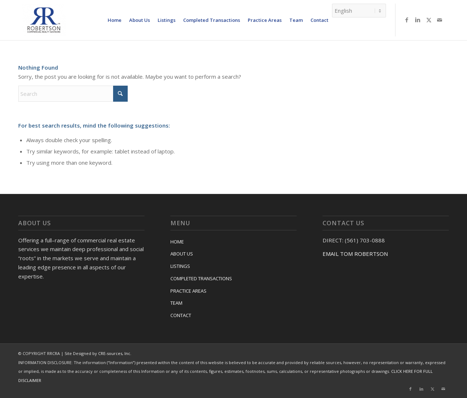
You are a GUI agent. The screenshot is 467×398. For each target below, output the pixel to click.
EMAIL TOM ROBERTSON (355, 253)
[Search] (73, 94)
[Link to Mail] (439, 19)
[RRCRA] (44, 20)
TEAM (176, 303)
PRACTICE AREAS (188, 291)
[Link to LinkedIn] (417, 19)
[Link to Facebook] (406, 19)
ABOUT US (181, 253)
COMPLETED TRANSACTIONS (201, 278)
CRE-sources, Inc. (114, 353)
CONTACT (180, 315)
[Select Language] (359, 10)
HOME (177, 241)
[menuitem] (114, 20)
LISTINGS (180, 266)
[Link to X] (428, 19)
